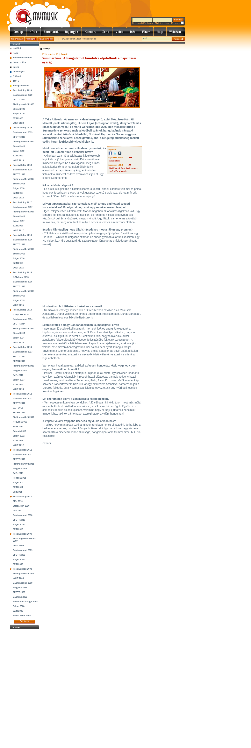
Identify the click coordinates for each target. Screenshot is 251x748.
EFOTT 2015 (19, 286)
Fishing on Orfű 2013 (23, 366)
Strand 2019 (19, 146)
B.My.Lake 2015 (21, 277)
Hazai (15, 53)
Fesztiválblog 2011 (22, 450)
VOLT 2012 (18, 445)
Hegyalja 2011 (20, 468)
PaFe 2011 (18, 473)
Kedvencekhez (17, 39)
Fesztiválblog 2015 (22, 272)
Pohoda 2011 (19, 478)
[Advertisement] (24, 688)
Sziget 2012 (19, 436)
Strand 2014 (19, 333)
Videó (119, 31)
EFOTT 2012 (19, 403)
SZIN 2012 (18, 440)
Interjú (16, 67)
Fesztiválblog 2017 (22, 202)
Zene (105, 31)
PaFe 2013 (18, 375)
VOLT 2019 (18, 160)
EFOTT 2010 (19, 520)
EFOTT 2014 (19, 324)
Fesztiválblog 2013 (22, 347)
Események (19, 71)
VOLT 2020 (18, 123)
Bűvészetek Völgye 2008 (25, 601)
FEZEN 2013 (19, 361)
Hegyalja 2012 (20, 422)
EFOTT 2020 (19, 99)
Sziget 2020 (19, 113)
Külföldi (17, 48)
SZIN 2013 (18, 384)
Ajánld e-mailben (46, 39)
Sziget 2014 (19, 338)
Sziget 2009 (19, 559)
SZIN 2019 (18, 155)
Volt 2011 (17, 492)
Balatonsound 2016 (22, 240)
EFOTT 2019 (19, 137)
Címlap (18, 31)
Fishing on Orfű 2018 (23, 179)
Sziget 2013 (19, 380)
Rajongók (72, 31)
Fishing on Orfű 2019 (23, 141)
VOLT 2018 (18, 197)
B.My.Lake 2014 (21, 314)
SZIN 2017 (18, 225)
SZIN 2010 (18, 529)
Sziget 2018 (19, 188)
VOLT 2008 (18, 578)
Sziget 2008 (19, 606)
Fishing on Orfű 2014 (23, 328)
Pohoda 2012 (19, 431)
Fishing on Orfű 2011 (23, 464)
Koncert (90, 31)
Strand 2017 (19, 216)
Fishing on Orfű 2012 (23, 417)
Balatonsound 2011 (22, 454)
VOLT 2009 (18, 545)
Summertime (114, 161)
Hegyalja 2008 (20, 587)
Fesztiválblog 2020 (22, 90)
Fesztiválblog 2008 (22, 569)
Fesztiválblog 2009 (22, 534)
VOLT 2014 (18, 342)
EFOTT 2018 (19, 174)
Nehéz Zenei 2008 (22, 615)
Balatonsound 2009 (22, 550)
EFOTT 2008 (19, 592)
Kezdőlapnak (31, 39)
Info (133, 31)
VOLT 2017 (18, 230)
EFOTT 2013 (19, 356)
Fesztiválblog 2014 (22, 310)
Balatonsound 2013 (22, 352)
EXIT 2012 (18, 408)
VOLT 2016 (18, 268)
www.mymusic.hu (33, 12)
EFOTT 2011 (19, 459)
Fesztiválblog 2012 (22, 394)
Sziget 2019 (19, 151)
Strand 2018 (19, 183)
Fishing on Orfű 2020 (23, 104)
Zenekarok (51, 31)
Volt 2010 (17, 510)
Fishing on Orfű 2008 (23, 573)
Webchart (176, 31)
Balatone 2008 (20, 597)
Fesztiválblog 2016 (22, 235)
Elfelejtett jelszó (162, 23)
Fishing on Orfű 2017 (23, 211)
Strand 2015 (19, 296)
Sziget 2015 (19, 300)
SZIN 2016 (18, 263)
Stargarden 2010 (21, 506)
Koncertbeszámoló (22, 57)
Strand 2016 (19, 254)
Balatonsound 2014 (22, 319)
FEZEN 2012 (19, 412)
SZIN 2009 (18, 564)
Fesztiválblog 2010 (22, 496)
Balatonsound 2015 (22, 282)
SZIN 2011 (18, 487)
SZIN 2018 (18, 193)
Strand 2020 (19, 109)
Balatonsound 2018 (22, 169)
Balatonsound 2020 (22, 95)
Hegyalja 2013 (20, 370)
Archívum (24, 621)
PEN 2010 (18, 501)
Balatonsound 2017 (22, 207)
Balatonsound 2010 (22, 515)
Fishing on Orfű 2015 (23, 291)
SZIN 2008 (18, 611)
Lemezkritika (19, 62)
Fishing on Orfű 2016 (23, 249)
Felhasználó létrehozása (142, 23)
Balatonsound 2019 (22, 132)
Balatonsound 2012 (22, 398)
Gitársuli (17, 76)
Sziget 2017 (19, 221)
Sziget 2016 (19, 258)
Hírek (33, 31)
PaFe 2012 (18, 426)
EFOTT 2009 (19, 555)
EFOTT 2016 (19, 244)
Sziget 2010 (19, 524)
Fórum (146, 31)
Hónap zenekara (21, 85)
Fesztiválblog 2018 (22, 165)
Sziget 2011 (19, 482)
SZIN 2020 (18, 118)
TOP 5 (16, 81)
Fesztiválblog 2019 (22, 127)
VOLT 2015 (18, 305)
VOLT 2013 (18, 389)
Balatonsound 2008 (22, 583)
